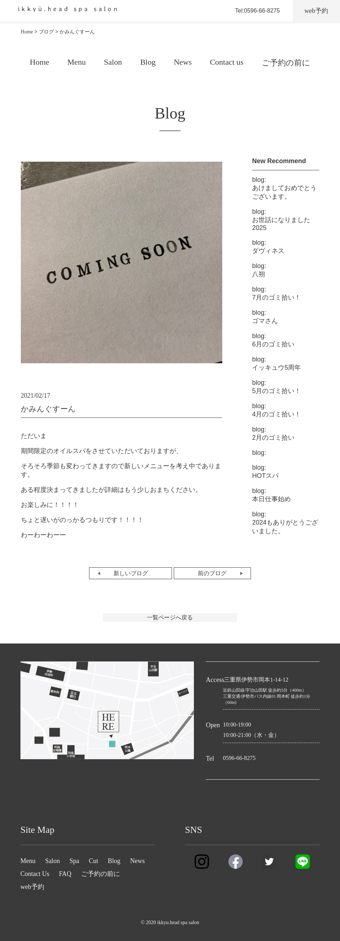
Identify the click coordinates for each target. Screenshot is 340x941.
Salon (113, 61)
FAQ (65, 873)
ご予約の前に (286, 62)
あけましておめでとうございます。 (284, 188)
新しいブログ (130, 573)
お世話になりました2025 (281, 219)
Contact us (227, 61)
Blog (147, 61)
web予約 (32, 886)
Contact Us (35, 873)
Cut (93, 860)
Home (39, 61)
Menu (76, 61)
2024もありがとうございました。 (285, 523)
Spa (74, 860)
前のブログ (212, 573)
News (183, 61)
